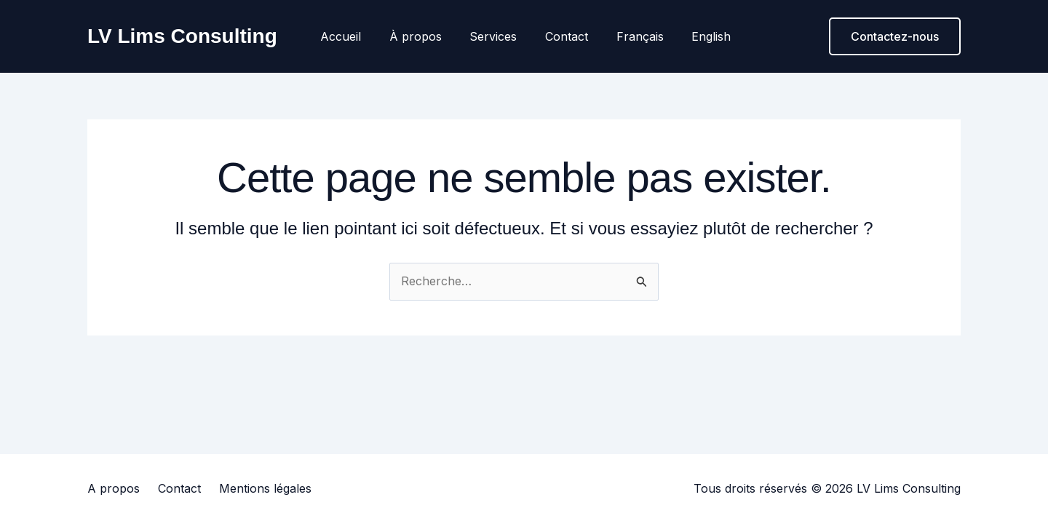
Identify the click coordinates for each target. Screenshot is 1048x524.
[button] (895, 36)
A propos (113, 488)
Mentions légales (265, 488)
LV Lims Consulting (182, 36)
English (698, 36)
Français (631, 36)
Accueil (351, 36)
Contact (562, 36)
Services (494, 36)
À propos (421, 36)
